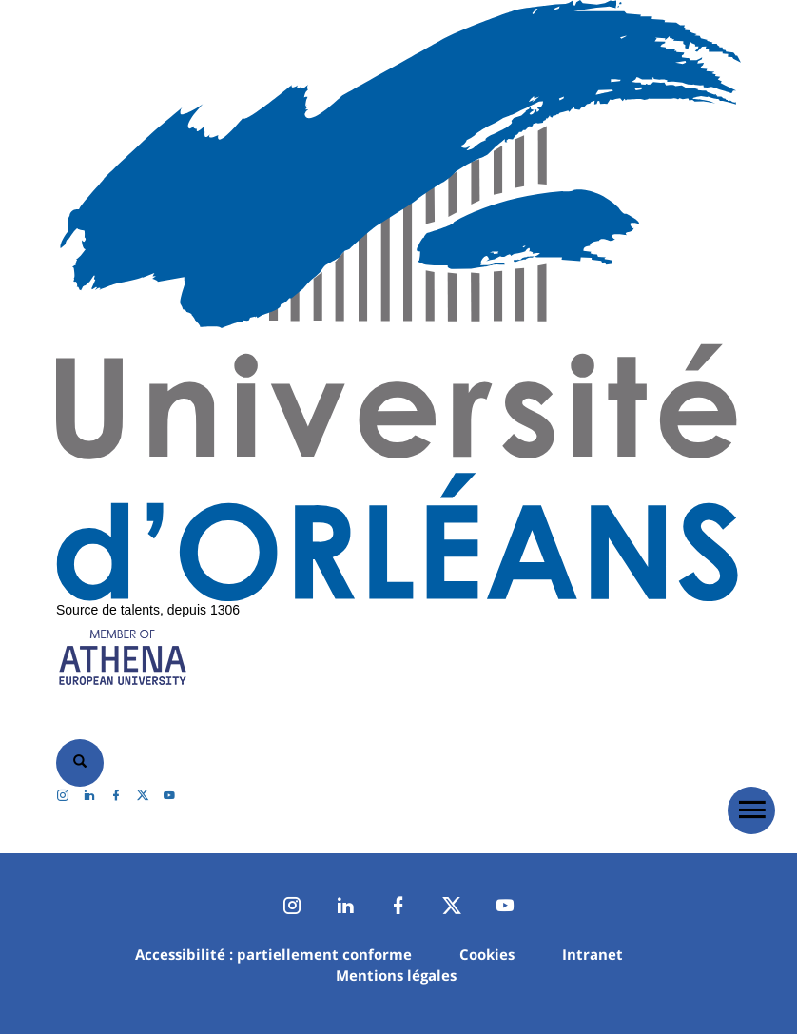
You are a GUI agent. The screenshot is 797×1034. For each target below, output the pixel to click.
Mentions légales (396, 975)
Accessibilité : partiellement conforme (273, 954)
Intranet (592, 954)
